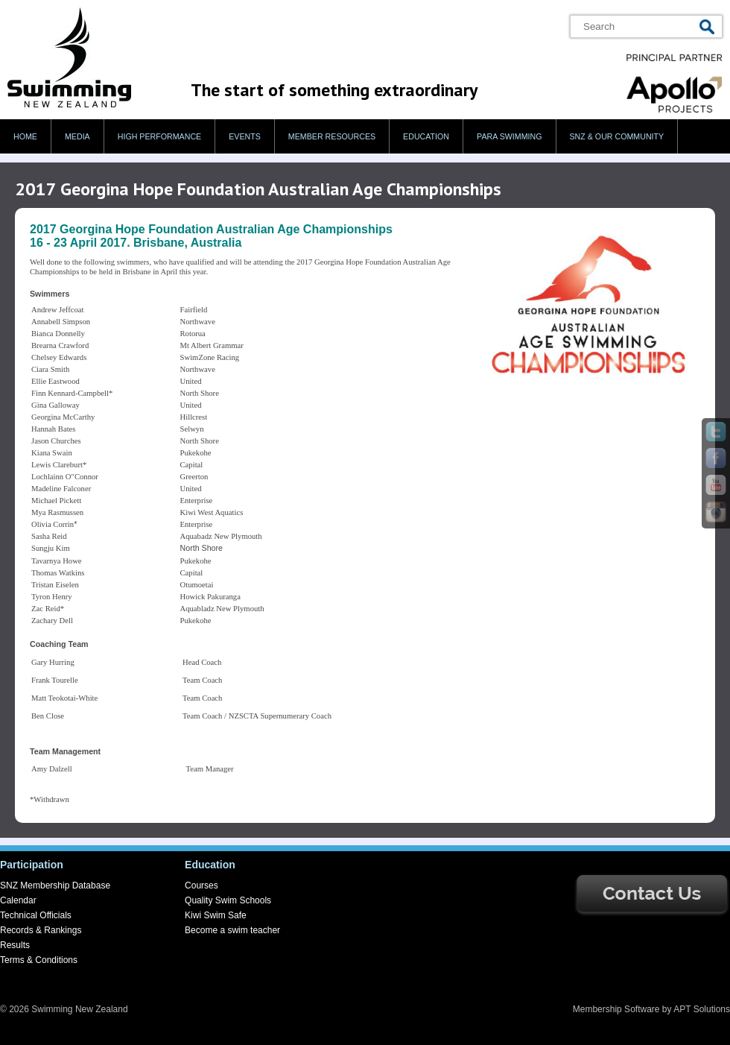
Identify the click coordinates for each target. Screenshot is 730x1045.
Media (77, 136)
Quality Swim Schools (228, 900)
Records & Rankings (40, 930)
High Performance (160, 136)
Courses (201, 885)
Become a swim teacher (232, 930)
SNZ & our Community (617, 136)
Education (426, 136)
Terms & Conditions (38, 960)
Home (25, 136)
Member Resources (331, 136)
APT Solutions (701, 1009)
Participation (31, 865)
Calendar (18, 900)
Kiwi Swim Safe (216, 915)
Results (15, 945)
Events (245, 136)
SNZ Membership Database (55, 885)
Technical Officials (36, 915)
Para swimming (509, 136)
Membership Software (616, 1009)
